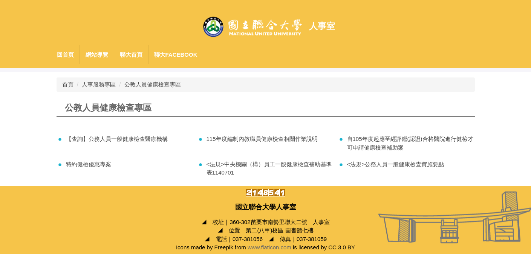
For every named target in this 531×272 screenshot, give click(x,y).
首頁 (67, 84)
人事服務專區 (99, 84)
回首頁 (65, 54)
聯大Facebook (175, 54)
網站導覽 (97, 54)
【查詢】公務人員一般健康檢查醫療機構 (117, 139)
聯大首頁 (131, 54)
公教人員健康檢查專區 (152, 84)
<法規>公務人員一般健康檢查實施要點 (395, 164)
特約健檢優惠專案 (88, 164)
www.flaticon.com (269, 247)
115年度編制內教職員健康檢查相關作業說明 (262, 139)
